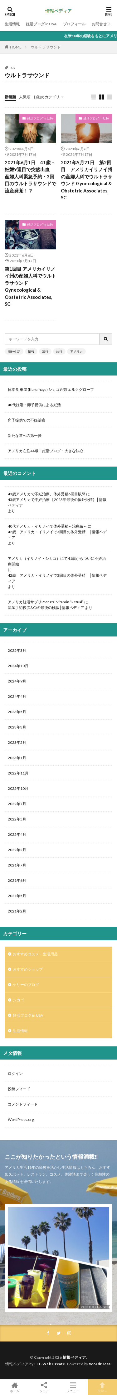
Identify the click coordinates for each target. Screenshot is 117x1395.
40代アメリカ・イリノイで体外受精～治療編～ (47, 526)
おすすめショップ (28, 969)
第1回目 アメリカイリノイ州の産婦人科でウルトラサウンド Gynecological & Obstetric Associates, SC (30, 286)
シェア (44, 1387)
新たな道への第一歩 (24, 435)
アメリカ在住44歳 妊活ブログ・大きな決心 (45, 450)
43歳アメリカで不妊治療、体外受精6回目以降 (46, 494)
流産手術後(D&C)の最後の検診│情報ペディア (46, 607)
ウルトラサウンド (46, 47)
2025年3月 (17, 650)
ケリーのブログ (26, 984)
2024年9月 (17, 681)
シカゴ (18, 1000)
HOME (16, 47)
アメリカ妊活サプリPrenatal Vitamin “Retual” (46, 602)
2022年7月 (17, 803)
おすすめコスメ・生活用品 (35, 954)
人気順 (24, 97)
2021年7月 (17, 865)
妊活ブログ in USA (41, 24)
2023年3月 (17, 727)
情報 (31, 351)
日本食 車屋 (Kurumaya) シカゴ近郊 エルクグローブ (51, 389)
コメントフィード (23, 1104)
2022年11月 (18, 773)
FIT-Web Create (49, 1364)
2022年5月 (17, 819)
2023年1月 (17, 757)
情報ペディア (74, 1357)
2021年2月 (17, 911)
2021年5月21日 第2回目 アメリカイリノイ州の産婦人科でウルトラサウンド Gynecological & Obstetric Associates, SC (86, 180)
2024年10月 (18, 665)
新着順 (10, 97)
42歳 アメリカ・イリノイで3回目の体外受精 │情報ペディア (57, 534)
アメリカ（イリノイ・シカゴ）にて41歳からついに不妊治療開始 (57, 561)
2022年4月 (17, 834)
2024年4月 (17, 696)
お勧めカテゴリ (46, 97)
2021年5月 (17, 895)
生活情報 (12, 24)
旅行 (59, 351)
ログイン (15, 1073)
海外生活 (14, 351)
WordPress (100, 1364)
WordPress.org (21, 1119)
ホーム (14, 1387)
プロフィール (74, 24)
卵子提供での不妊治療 (26, 420)
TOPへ (102, 1387)
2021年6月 (17, 880)
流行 (45, 351)
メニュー (73, 1387)
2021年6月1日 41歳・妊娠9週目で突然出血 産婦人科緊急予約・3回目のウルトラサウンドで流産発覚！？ (30, 176)
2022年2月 (17, 849)
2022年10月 (18, 788)
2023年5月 (17, 711)
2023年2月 (17, 742)
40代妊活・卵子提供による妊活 (36, 404)
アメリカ (76, 351)
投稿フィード (19, 1088)
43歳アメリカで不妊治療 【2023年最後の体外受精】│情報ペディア (57, 502)
